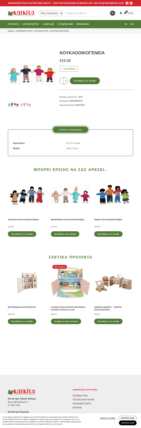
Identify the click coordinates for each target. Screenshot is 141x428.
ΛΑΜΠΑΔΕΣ (48, 24)
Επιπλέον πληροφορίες (70, 129)
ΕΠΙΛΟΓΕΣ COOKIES (107, 418)
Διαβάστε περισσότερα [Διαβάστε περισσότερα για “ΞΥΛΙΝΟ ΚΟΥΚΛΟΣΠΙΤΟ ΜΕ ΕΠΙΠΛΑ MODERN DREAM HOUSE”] (66, 321)
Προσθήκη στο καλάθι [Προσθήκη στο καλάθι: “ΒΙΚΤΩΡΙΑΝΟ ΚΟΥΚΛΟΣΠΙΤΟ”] (22, 321)
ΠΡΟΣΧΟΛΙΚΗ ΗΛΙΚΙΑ (83, 364)
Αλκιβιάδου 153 (16, 379)
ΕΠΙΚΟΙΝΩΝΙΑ (82, 24)
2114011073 (14, 369)
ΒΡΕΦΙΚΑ (77, 372)
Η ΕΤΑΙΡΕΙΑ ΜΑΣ (65, 24)
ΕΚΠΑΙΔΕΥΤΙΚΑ (80, 360)
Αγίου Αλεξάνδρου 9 (18, 366)
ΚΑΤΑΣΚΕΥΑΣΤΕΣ (31, 24)
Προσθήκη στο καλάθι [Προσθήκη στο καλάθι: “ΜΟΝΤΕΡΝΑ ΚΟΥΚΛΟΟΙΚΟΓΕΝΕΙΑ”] (65, 234)
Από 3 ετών (72, 148)
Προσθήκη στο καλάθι (85, 81)
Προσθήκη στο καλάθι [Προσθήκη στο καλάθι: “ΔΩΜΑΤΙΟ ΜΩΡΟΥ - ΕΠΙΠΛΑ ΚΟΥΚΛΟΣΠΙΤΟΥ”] (108, 321)
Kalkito (11, 31)
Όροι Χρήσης (14, 404)
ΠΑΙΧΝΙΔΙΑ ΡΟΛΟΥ (24, 31)
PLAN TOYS (80, 105)
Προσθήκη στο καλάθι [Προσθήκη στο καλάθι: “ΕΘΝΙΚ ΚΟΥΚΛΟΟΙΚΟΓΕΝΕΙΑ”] (108, 234)
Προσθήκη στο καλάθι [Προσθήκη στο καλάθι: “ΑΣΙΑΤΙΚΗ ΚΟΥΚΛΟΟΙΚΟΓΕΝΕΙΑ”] (22, 234)
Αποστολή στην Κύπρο (19, 412)
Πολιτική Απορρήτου (18, 400)
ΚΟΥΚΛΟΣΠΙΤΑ (41, 31)
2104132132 (14, 382)
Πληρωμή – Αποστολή (19, 408)
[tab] (70, 129)
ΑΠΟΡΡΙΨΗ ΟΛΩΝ (127, 418)
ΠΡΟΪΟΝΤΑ (13, 24)
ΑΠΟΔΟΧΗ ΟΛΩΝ (127, 423)
